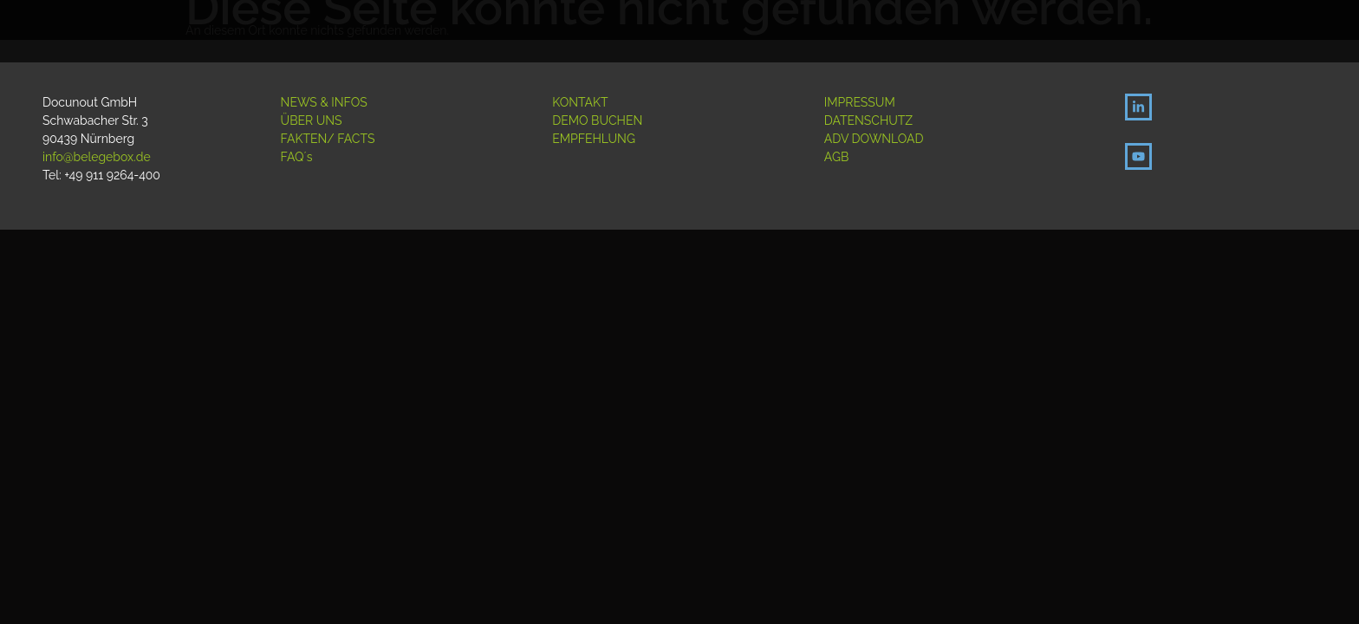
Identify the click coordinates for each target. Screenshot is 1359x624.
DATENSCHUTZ (868, 120)
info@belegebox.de (96, 157)
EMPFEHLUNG (593, 139)
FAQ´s (297, 157)
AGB (836, 157)
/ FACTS (350, 139)
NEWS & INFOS (324, 102)
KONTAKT (580, 102)
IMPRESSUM (859, 102)
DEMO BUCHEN (597, 120)
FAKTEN (304, 139)
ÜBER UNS (311, 120)
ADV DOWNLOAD (874, 139)
